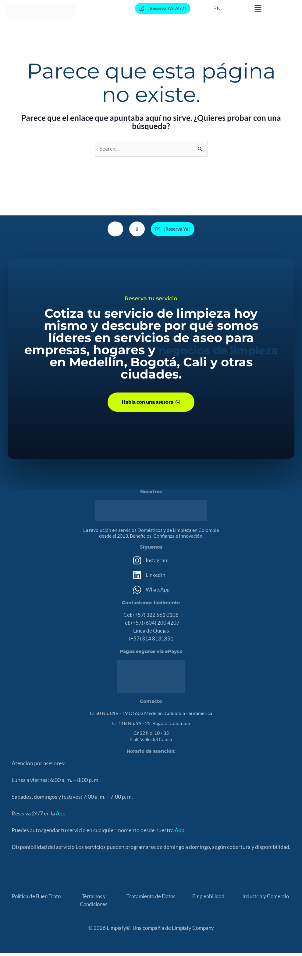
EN (217, 8)
